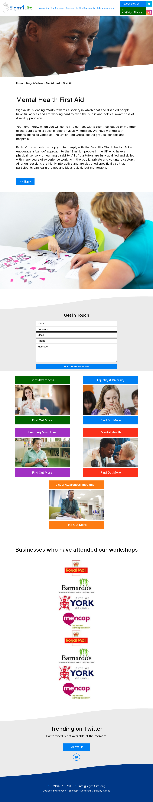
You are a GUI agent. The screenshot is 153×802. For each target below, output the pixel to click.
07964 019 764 (61, 786)
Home (19, 83)
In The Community (85, 8)
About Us (44, 8)
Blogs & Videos (34, 83)
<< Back (25, 181)
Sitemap (73, 790)
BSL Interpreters (105, 8)
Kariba (106, 790)
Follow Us (76, 747)
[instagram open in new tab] (149, 12)
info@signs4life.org (91, 786)
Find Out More (42, 420)
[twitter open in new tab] (149, 4)
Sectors (70, 8)
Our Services (57, 8)
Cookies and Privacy (54, 790)
